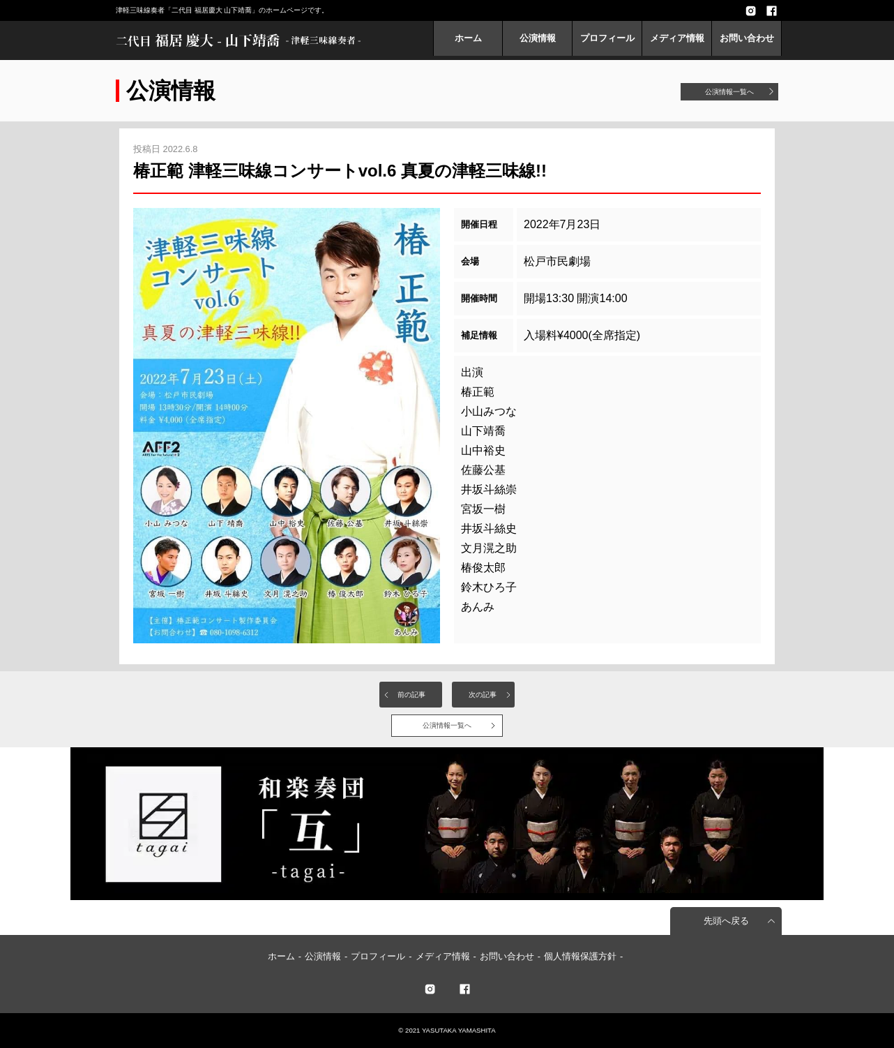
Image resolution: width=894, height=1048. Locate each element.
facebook (771, 10)
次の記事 (483, 694)
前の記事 (411, 694)
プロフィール (607, 38)
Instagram (750, 10)
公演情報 (538, 38)
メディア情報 (677, 38)
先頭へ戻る (726, 920)
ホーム (468, 38)
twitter (430, 989)
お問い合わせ (747, 38)
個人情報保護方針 (580, 956)
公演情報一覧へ (729, 92)
